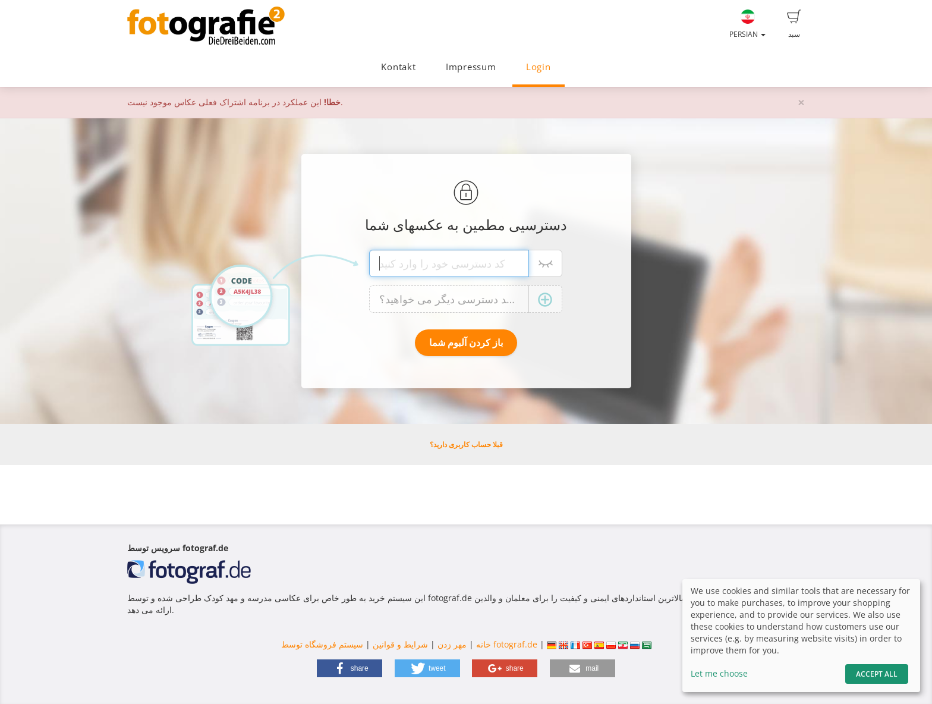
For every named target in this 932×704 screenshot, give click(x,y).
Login (538, 67)
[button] (349, 668)
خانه (483, 644)
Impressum (471, 67)
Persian (747, 24)
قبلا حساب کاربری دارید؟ (466, 444)
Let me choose (719, 673)
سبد (794, 24)
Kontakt (398, 67)
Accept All (877, 674)
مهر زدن (452, 644)
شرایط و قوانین (400, 644)
